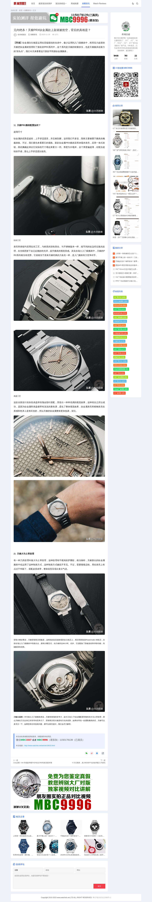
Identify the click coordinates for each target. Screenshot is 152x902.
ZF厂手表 (119, 309)
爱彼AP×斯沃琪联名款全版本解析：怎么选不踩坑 (134, 265)
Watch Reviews (99, 4)
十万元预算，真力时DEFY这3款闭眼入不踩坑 (88, 763)
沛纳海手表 (120, 321)
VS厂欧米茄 (120, 329)
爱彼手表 (119, 357)
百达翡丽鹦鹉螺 (121, 369)
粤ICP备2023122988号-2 (102, 898)
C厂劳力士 (120, 381)
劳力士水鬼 (120, 345)
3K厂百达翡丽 (120, 377)
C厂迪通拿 (119, 393)
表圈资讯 (86, 4)
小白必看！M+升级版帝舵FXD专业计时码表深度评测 (32, 763)
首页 (33, 4)
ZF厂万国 (119, 349)
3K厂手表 (119, 373)
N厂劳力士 (120, 297)
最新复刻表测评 (45, 4)
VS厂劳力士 (120, 361)
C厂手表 (119, 385)
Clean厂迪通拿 (121, 389)
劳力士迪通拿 (121, 301)
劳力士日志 (120, 365)
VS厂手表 (119, 325)
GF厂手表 (119, 353)
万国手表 (119, 341)
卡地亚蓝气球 (120, 333)
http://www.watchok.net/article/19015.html (39, 746)
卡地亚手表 (120, 337)
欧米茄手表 (120, 313)
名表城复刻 (22, 35)
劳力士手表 (120, 305)
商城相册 (74, 4)
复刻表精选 (60, 4)
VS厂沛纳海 (120, 317)
